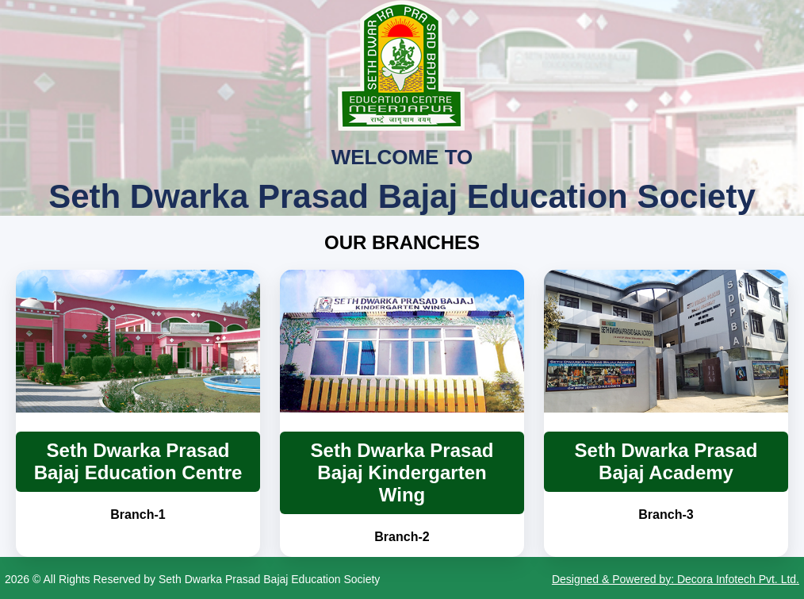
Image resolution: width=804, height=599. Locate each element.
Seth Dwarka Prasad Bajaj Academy (666, 461)
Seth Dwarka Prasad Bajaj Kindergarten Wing (402, 472)
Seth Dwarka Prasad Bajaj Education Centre (138, 461)
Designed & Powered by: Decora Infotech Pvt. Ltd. (675, 579)
